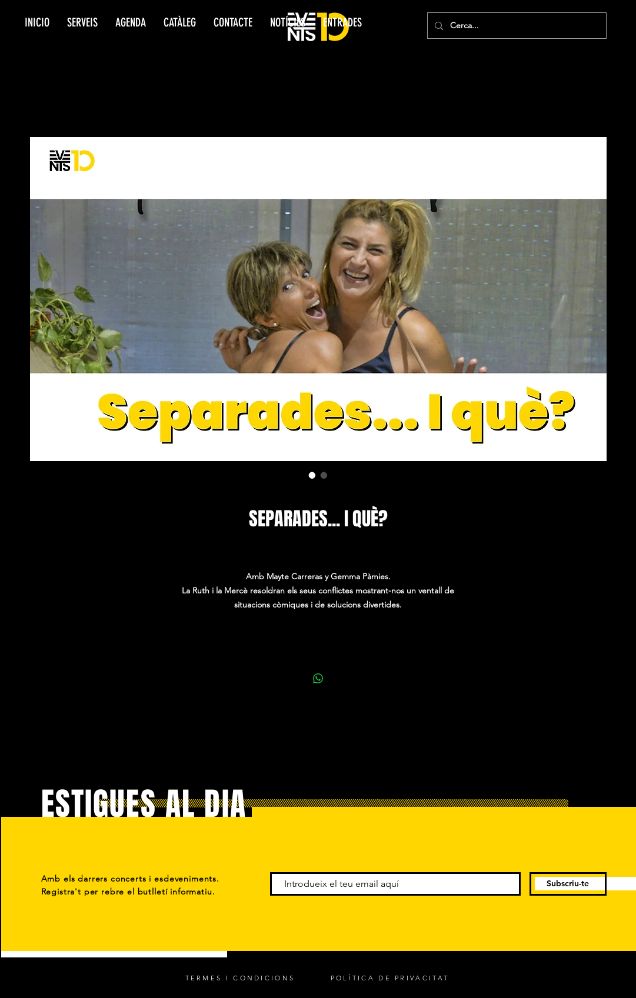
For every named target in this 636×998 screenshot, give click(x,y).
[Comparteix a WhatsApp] (318, 679)
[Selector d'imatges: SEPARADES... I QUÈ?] (312, 475)
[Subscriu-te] (568, 884)
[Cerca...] (515, 25)
